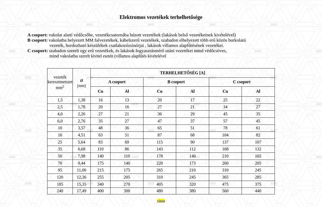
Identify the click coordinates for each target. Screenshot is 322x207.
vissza (161, 201)
